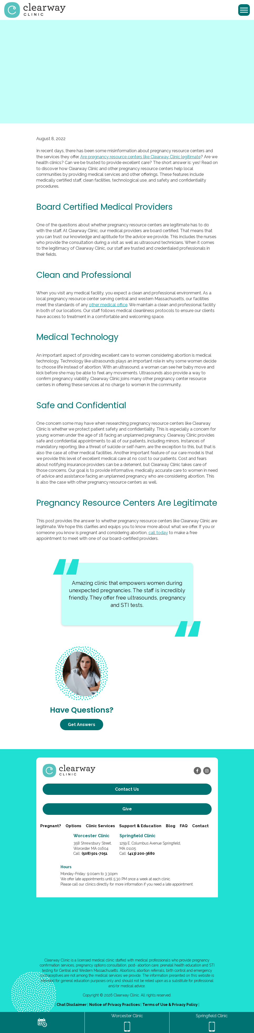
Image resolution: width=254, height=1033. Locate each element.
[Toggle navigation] (244, 10)
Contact (200, 826)
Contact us (127, 789)
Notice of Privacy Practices (115, 1005)
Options (73, 826)
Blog (170, 826)
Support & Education (140, 826)
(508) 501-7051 (95, 853)
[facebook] (197, 770)
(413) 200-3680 (141, 853)
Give (127, 808)
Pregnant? (50, 826)
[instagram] (207, 770)
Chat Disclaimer (72, 1005)
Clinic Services (100, 826)
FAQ (184, 826)
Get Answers (81, 724)
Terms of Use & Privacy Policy (170, 1005)
